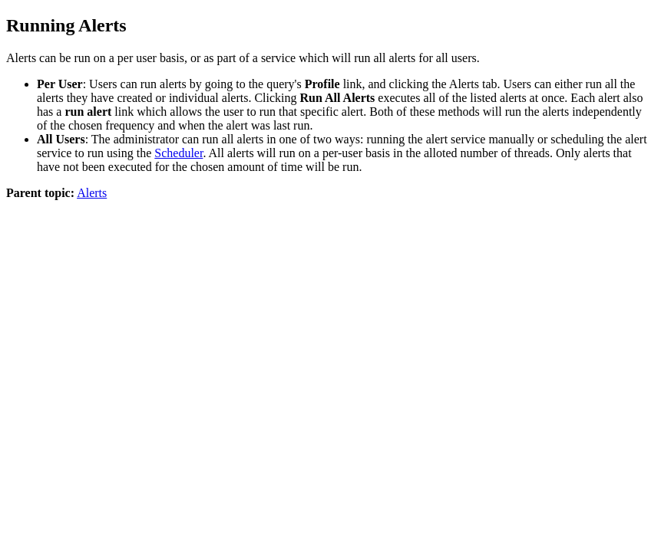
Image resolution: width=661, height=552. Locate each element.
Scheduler (178, 152)
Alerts (92, 192)
